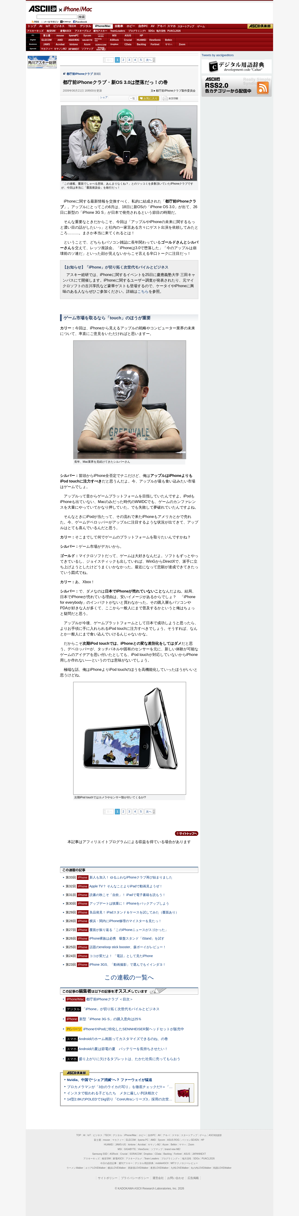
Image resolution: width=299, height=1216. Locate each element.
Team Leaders (151, 1158)
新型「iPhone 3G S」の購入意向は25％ (110, 1019)
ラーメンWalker (75, 1168)
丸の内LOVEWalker (201, 1168)
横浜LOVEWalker (117, 1168)
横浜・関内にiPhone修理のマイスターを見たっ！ (125, 921)
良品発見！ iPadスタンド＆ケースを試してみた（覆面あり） (134, 912)
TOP (78, 1135)
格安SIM (51, 31)
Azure (87, 44)
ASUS (128, 35)
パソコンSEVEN (101, 35)
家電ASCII (65, 31)
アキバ (161, 26)
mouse (60, 35)
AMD (60, 40)
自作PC (143, 26)
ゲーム (201, 26)
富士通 (46, 35)
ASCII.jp (42, 9)
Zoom (182, 44)
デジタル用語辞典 (144, 1163)
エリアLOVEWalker (95, 1168)
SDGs (151, 31)
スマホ (171, 26)
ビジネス (58, 26)
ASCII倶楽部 (260, 26)
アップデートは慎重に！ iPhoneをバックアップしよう (129, 903)
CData (128, 44)
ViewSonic (155, 40)
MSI (114, 35)
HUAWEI (141, 40)
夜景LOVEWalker (159, 1168)
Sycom (87, 35)
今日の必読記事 (108, 1163)
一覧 (132, 98)
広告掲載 (193, 1178)
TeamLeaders (117, 31)
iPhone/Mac (76, 9)
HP (141, 35)
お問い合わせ (175, 1178)
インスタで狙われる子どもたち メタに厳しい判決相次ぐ (112, 1093)
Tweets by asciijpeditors (218, 55)
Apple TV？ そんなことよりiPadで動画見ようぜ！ (126, 886)
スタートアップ (186, 26)
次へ (149, 60)
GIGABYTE (87, 40)
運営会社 (158, 1178)
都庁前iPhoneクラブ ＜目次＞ (109, 999)
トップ (32, 26)
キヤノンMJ (60, 49)
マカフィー (47, 49)
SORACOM (136, 1154)
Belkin (168, 40)
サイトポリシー (107, 1178)
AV (153, 26)
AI (40, 26)
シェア (104, 97)
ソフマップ (87, 49)
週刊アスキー (100, 31)
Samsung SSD (100, 1154)
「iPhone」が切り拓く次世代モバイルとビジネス (121, 1009)
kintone (74, 44)
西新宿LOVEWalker (138, 1168)
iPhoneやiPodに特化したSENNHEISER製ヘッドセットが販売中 (133, 1029)
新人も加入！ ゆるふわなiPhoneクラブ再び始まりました (131, 877)
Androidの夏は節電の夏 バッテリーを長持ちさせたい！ (123, 1049)
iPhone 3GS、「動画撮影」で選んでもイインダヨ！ (127, 964)
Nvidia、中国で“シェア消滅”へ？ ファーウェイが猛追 (109, 1080)
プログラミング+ (137, 31)
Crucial (128, 40)
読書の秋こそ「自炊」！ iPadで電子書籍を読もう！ (127, 895)
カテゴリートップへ (183, 833)
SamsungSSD (98, 39)
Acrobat (60, 44)
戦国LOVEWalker (222, 1168)
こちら (143, 291)
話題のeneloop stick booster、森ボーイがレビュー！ (127, 947)
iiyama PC (143, 1140)
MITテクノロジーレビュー (184, 1163)
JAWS (46, 44)
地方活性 (161, 31)
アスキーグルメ (83, 31)
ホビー (131, 26)
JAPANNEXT (73, 49)
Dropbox (114, 44)
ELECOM (47, 40)
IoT (48, 26)
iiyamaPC (73, 35)
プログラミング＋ (170, 1158)
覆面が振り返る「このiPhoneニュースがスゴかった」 (128, 930)
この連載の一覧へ (129, 977)
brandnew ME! (101, 49)
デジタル (85, 26)
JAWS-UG (120, 1144)
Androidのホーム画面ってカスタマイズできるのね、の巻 (123, 1039)
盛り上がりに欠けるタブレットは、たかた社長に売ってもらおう (129, 1059)
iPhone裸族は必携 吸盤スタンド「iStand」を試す (126, 938)
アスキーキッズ (35, 31)
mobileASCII (162, 1163)
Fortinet (155, 44)
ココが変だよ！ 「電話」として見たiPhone (121, 956)
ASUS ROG (73, 40)
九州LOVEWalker (180, 1168)
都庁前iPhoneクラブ (80, 74)
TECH (72, 26)
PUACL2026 (174, 31)
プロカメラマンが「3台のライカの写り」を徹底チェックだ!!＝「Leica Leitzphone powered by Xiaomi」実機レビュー (159, 1087)
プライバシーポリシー (135, 1178)
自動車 (119, 26)
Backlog (141, 44)
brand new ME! (172, 1149)
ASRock (114, 40)
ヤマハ (168, 44)
